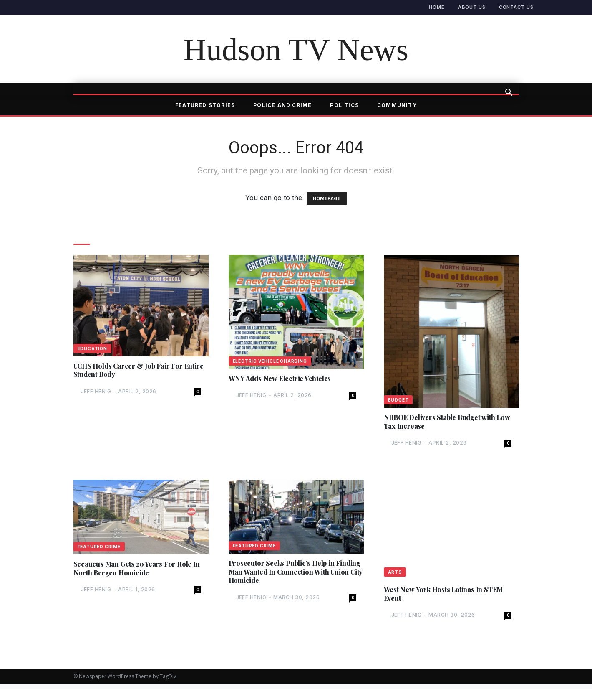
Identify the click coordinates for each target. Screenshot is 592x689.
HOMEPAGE (326, 198)
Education (92, 348)
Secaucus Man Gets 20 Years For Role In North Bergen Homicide (137, 572)
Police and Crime (282, 105)
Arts (395, 574)
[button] (509, 93)
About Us (472, 7)
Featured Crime (99, 549)
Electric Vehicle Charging (270, 361)
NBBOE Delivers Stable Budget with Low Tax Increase (446, 422)
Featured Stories (205, 105)
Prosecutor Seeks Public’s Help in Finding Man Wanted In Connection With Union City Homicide (289, 576)
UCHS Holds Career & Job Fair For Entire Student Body (135, 371)
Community (397, 105)
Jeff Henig (96, 393)
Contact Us (516, 7)
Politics (344, 105)
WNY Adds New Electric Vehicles (285, 379)
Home (437, 7)
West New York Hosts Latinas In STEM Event (450, 597)
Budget (398, 399)
